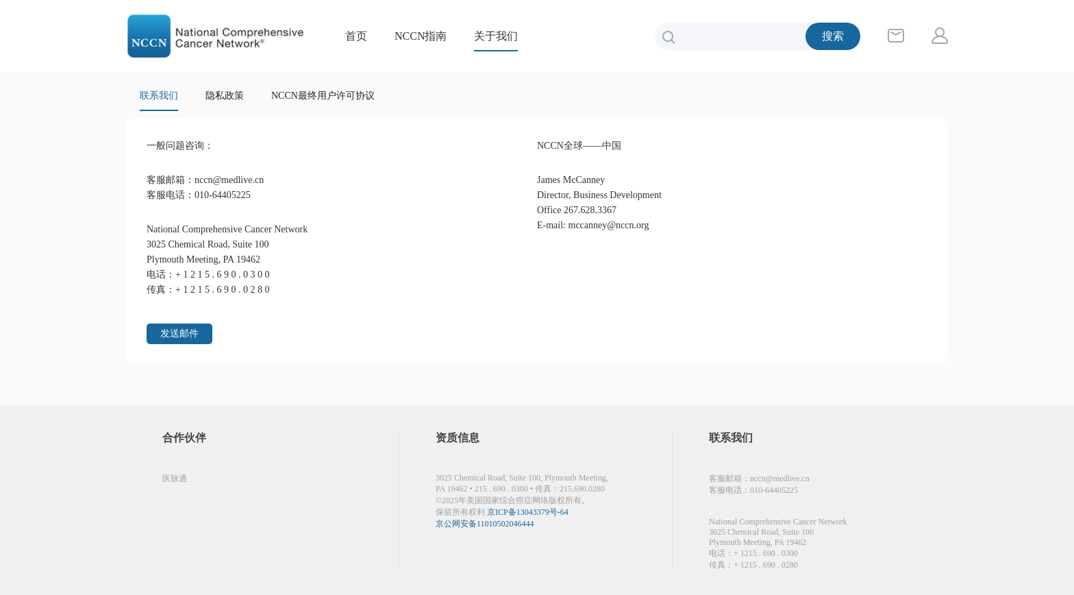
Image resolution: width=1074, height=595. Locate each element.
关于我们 (496, 36)
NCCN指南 (421, 36)
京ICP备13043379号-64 (528, 512)
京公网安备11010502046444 (485, 524)
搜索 (833, 36)
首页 (356, 36)
